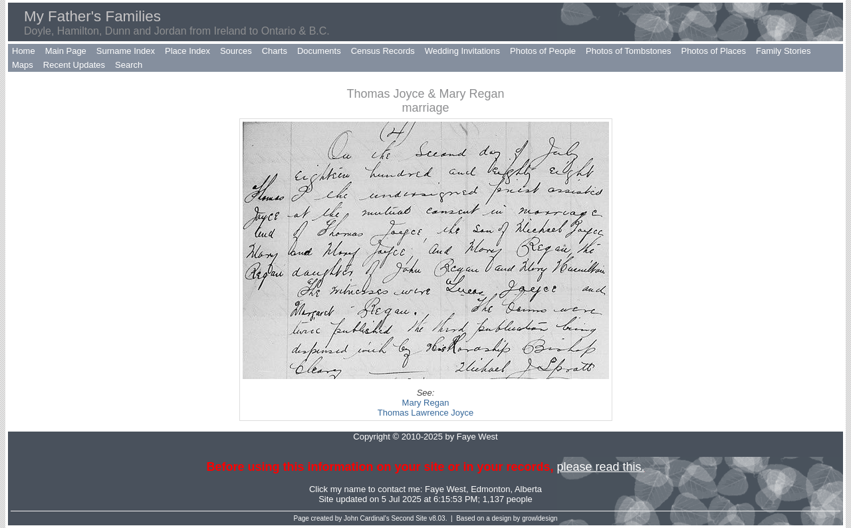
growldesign (539, 518)
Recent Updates (74, 65)
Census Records (383, 51)
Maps (22, 65)
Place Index (187, 51)
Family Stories (783, 51)
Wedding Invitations (462, 51)
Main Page (65, 51)
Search (128, 65)
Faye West (445, 489)
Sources (236, 51)
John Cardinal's (367, 518)
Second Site (409, 518)
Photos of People (543, 51)
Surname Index (125, 51)
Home (23, 51)
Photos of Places (713, 51)
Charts (274, 51)
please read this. (600, 466)
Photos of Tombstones (628, 51)
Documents (319, 51)
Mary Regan (425, 403)
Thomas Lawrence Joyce (426, 413)
